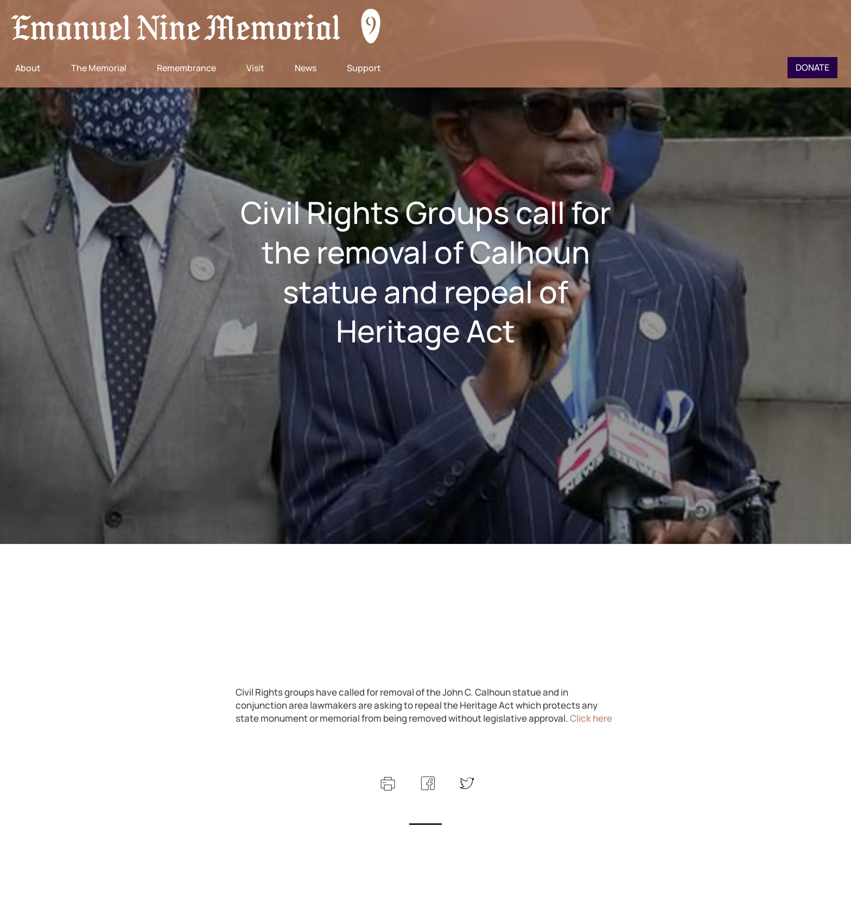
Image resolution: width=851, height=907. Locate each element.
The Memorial (98, 68)
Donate (812, 67)
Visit (255, 68)
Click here (591, 718)
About (28, 68)
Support (364, 68)
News (305, 68)
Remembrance (186, 68)
